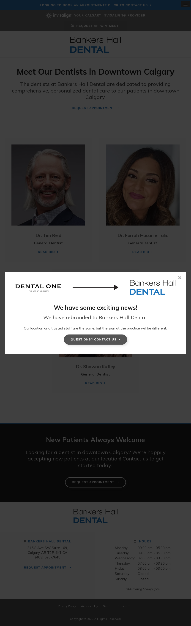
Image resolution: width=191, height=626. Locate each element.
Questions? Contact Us (94, 339)
